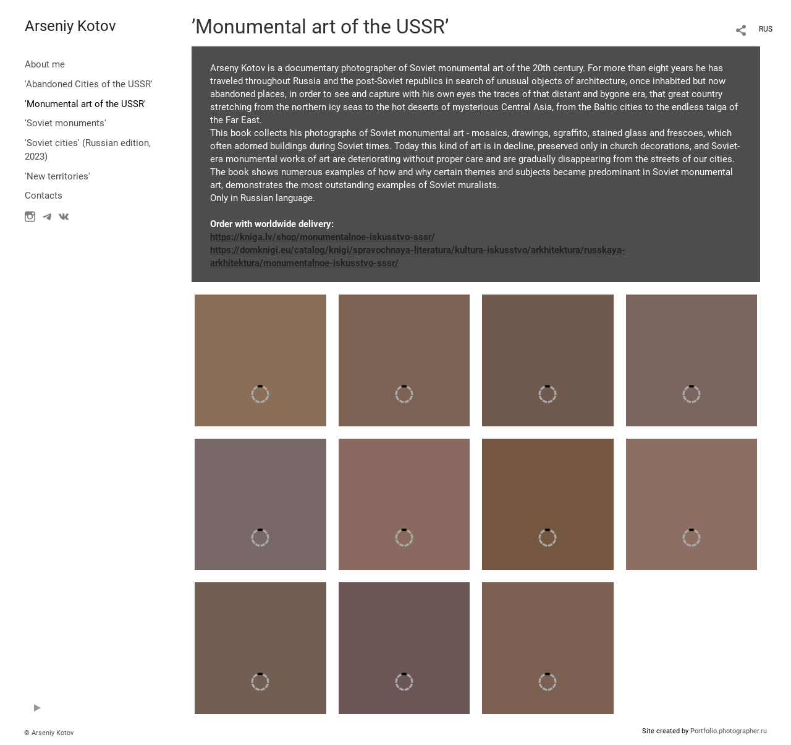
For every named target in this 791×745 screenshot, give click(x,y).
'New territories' (57, 176)
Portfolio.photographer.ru (728, 731)
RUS (765, 29)
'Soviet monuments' (65, 123)
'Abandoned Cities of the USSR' (89, 84)
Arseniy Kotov (70, 26)
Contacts (43, 195)
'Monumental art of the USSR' (85, 104)
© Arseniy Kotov (49, 733)
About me (45, 64)
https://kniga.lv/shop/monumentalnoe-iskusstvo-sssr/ (322, 237)
